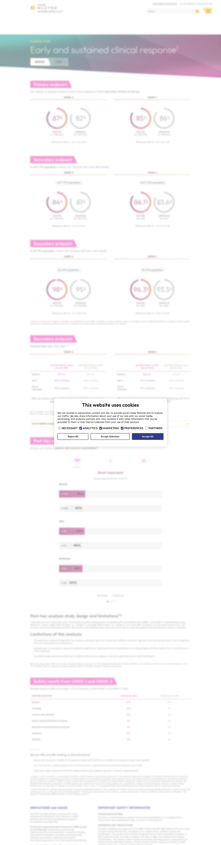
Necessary (68, 428)
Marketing (109, 428)
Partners (154, 428)
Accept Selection (110, 436)
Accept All (147, 436)
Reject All (73, 436)
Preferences (132, 428)
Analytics (89, 428)
